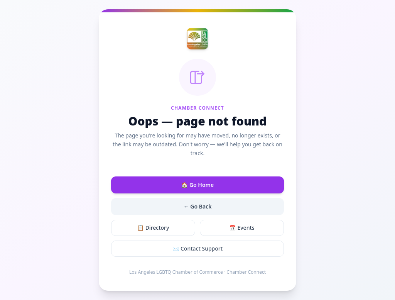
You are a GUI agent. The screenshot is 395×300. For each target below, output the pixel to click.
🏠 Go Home (197, 184)
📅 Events (241, 227)
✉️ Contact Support (197, 248)
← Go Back (198, 206)
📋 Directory (153, 227)
